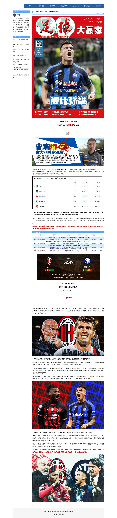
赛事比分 (52, 6)
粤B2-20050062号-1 (47, 511)
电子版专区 (87, 6)
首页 (30, 6)
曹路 (18, 15)
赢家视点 (41, 6)
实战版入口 (64, 6)
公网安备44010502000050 (58, 514)
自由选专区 (75, 6)
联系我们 (98, 6)
